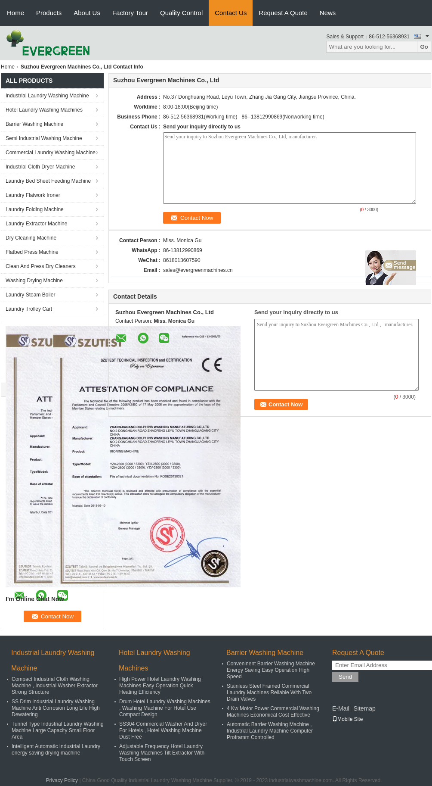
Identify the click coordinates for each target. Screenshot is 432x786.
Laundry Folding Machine (35, 209)
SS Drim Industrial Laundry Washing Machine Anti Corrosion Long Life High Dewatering (56, 708)
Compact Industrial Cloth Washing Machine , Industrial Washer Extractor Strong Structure (55, 685)
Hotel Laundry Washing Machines (44, 110)
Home (15, 12)
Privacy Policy (62, 780)
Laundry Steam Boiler (30, 295)
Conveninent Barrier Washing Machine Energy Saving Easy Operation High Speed (271, 670)
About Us (87, 12)
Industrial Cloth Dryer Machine (40, 167)
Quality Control (181, 12)
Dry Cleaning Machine (31, 238)
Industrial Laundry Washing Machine (47, 96)
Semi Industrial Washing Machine (44, 138)
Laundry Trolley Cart (29, 309)
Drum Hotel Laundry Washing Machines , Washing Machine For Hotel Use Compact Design (164, 708)
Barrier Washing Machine (34, 124)
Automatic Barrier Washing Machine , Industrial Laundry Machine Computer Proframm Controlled (270, 730)
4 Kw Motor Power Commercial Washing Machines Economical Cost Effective (273, 711)
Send (345, 677)
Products (49, 12)
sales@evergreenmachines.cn (198, 270)
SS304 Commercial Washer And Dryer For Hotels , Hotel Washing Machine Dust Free (163, 730)
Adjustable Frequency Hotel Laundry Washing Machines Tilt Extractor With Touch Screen (161, 752)
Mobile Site (347, 719)
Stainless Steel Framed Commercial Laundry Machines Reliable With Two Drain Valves (269, 692)
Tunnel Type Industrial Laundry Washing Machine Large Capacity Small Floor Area (58, 730)
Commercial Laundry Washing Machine (51, 153)
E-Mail (340, 708)
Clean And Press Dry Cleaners (41, 266)
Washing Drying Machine (34, 281)
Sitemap (364, 708)
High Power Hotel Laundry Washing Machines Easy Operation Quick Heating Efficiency (160, 685)
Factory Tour (130, 12)
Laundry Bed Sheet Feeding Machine (48, 181)
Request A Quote (283, 12)
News (328, 12)
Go (424, 47)
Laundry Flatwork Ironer (33, 195)
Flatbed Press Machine (32, 252)
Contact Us (231, 12)
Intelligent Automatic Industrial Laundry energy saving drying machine (56, 749)
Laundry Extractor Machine (36, 224)
